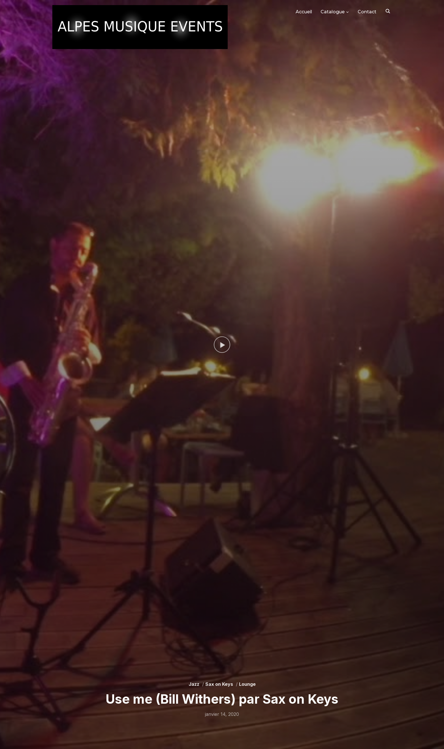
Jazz (194, 684)
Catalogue (333, 11)
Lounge (247, 684)
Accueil (304, 11)
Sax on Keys (219, 684)
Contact (367, 11)
